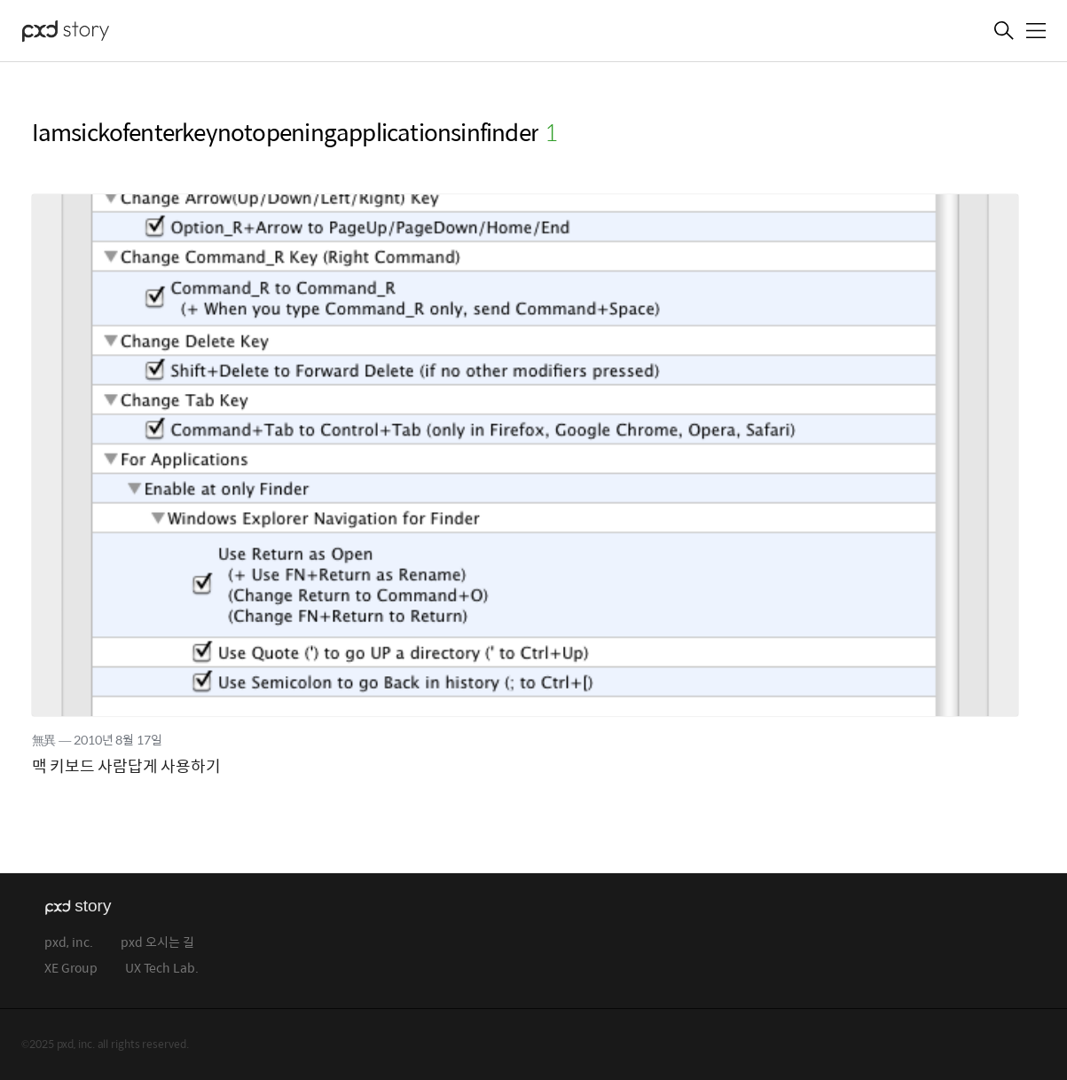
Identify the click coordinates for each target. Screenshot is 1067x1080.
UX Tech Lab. (162, 968)
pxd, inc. (68, 942)
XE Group (71, 968)
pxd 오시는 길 (157, 942)
